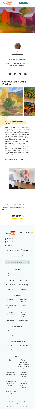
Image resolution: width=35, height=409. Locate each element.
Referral (23, 331)
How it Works (10, 285)
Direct (11, 335)
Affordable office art (10, 393)
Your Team (10, 289)
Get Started (24, 3)
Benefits (11, 280)
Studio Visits (11, 350)
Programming (23, 285)
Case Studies (23, 345)
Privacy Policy (11, 406)
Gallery (10, 345)
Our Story (23, 280)
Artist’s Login (23, 321)
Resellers (11, 331)
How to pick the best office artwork (11, 383)
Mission (23, 274)
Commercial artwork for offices (23, 375)
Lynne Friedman (17, 54)
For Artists (10, 321)
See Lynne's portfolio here (17, 160)
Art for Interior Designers (11, 307)
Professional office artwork (10, 374)
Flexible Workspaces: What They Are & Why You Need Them (23, 364)
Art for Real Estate (23, 300)
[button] (32, 3)
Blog (10, 360)
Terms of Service (23, 406)
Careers (23, 289)
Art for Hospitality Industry (23, 314)
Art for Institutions (11, 313)
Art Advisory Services (11, 275)
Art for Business (11, 299)
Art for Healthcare (23, 307)
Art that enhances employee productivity (23, 384)
